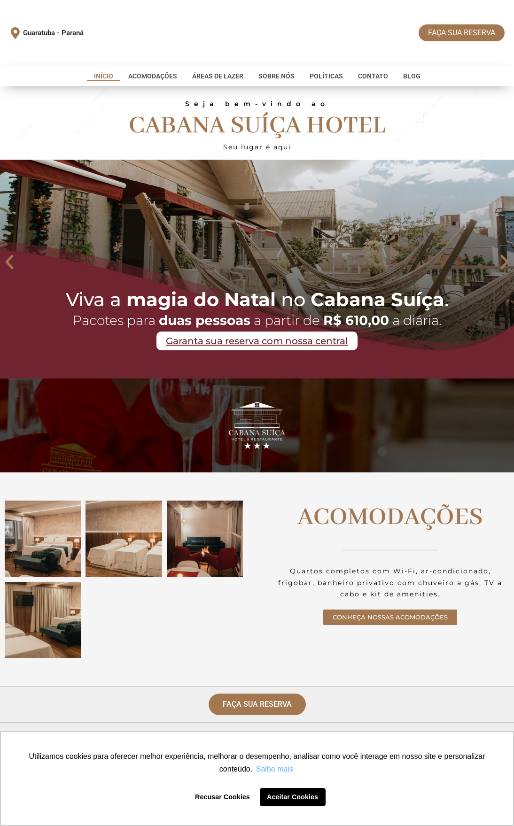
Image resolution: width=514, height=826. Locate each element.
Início (103, 76)
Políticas (326, 76)
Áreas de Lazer (217, 76)
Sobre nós (276, 76)
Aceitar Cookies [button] (292, 797)
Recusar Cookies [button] (222, 797)
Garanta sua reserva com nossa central (257, 341)
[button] (9, 262)
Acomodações (152, 76)
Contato (373, 76)
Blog (412, 76)
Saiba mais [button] (274, 769)
